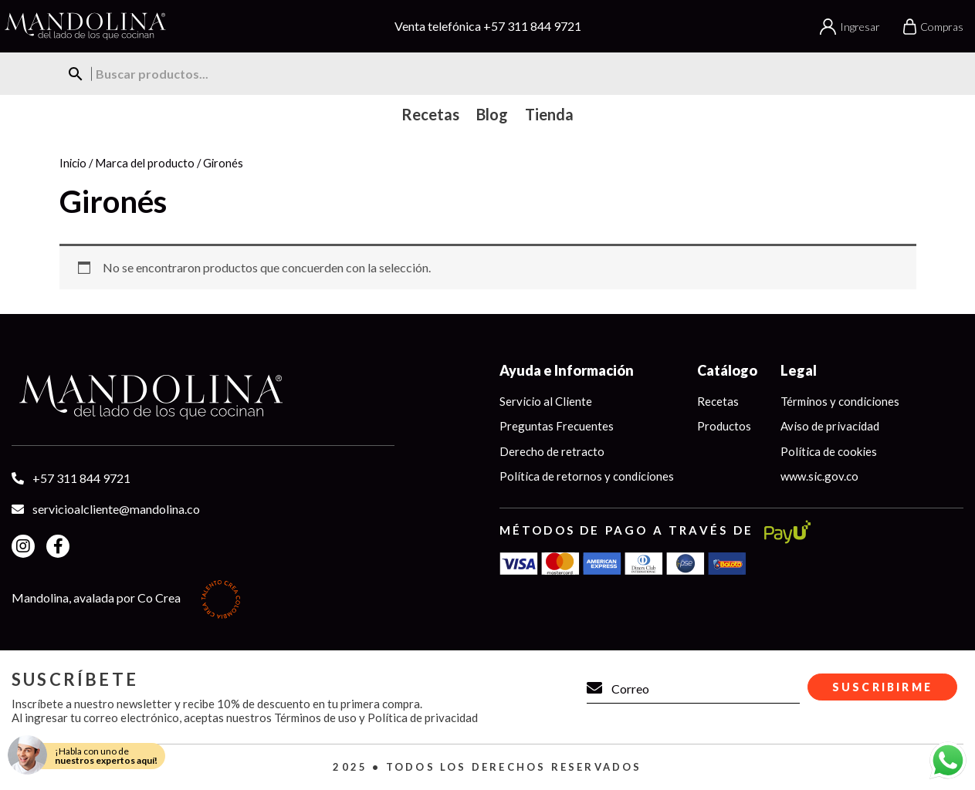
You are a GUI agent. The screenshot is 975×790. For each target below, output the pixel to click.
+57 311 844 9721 (532, 26)
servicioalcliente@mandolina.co (116, 508)
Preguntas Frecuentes (556, 426)
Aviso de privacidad (829, 426)
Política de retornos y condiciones (586, 476)
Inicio (72, 163)
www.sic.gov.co (819, 476)
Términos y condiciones (839, 401)
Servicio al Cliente (545, 401)
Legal (798, 370)
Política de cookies (828, 451)
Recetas (718, 401)
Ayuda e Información (566, 370)
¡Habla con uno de (106, 755)
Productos (724, 426)
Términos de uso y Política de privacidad (376, 717)
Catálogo (727, 370)
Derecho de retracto (551, 451)
